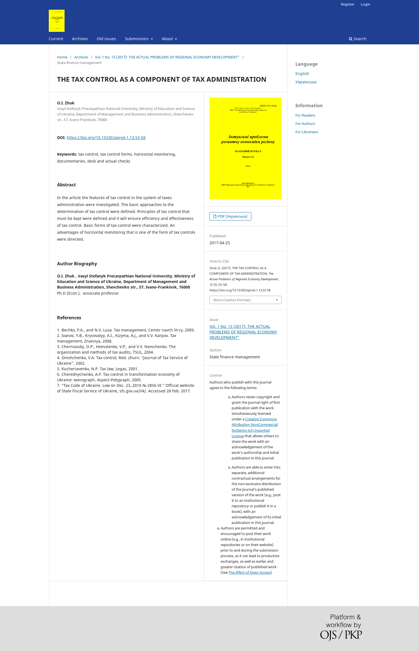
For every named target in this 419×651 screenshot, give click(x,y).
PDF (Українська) (232, 216)
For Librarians (306, 131)
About (168, 38)
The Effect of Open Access (249, 572)
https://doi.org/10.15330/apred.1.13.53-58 (106, 137)
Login (365, 4)
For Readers (305, 115)
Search (357, 38)
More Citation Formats (232, 299)
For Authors (305, 123)
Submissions (137, 38)
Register (347, 4)
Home (62, 57)
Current (56, 38)
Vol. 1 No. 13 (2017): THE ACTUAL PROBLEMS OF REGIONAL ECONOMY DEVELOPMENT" (167, 57)
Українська (305, 81)
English (302, 73)
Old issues (106, 38)
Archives (80, 38)
